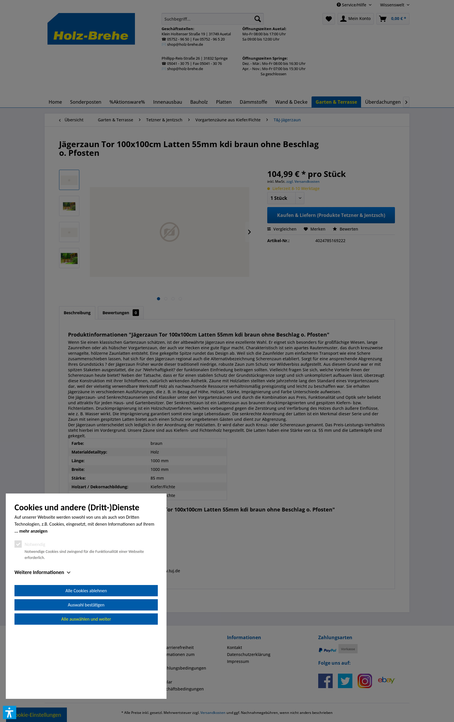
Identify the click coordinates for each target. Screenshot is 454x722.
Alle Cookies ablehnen (86, 656)
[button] (9, 712)
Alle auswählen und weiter (86, 684)
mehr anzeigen (33, 596)
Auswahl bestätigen (86, 670)
